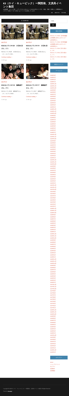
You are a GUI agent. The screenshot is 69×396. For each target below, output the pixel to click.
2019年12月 (53, 234)
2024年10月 (53, 113)
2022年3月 (53, 179)
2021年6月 (53, 198)
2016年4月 (53, 327)
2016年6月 (53, 322)
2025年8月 (53, 92)
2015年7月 (53, 341)
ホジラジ (4, 42)
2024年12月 (53, 109)
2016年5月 (53, 324)
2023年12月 (53, 134)
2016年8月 (53, 318)
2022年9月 (53, 166)
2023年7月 (53, 145)
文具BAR (52, 368)
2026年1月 (53, 81)
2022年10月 (53, 164)
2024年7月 (53, 119)
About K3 (57, 12)
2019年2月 (53, 255)
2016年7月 (53, 320)
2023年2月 (53, 155)
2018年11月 (53, 261)
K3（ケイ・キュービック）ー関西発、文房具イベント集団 (32, 5)
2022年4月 (53, 176)
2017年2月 (53, 305)
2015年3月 (53, 343)
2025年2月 (53, 105)
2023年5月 (53, 149)
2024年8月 (53, 117)
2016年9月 (53, 316)
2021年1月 (53, 206)
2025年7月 (53, 94)
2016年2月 (53, 331)
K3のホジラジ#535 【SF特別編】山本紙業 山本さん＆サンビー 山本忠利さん (59, 38)
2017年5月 (53, 299)
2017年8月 (53, 293)
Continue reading (6, 57)
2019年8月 (53, 242)
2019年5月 (53, 248)
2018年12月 (53, 259)
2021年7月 (53, 196)
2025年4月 (53, 100)
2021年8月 (53, 193)
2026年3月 (53, 77)
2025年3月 (53, 103)
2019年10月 (53, 238)
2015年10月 (53, 335)
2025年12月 (53, 84)
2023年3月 (53, 153)
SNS (52, 12)
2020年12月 (53, 208)
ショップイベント (55, 364)
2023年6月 (53, 147)
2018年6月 (53, 272)
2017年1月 (53, 307)
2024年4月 (53, 126)
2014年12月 (53, 350)
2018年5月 (53, 274)
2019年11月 (53, 236)
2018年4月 (53, 276)
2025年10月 (53, 88)
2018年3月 (53, 278)
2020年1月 (53, 231)
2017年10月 (53, 288)
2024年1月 (53, 132)
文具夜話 (52, 370)
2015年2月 (53, 345)
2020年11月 (53, 210)
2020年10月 (53, 212)
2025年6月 (53, 96)
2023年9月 (53, 141)
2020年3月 (53, 227)
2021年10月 (53, 189)
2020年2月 (53, 229)
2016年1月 (53, 333)
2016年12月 (53, 310)
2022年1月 (53, 183)
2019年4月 (53, 250)
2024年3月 (53, 128)
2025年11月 (53, 86)
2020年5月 (53, 223)
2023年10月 (53, 138)
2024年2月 (53, 130)
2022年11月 (53, 162)
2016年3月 (53, 329)
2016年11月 (53, 312)
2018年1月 (53, 282)
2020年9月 (53, 215)
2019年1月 (53, 257)
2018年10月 (53, 263)
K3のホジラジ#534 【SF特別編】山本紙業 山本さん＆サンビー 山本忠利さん (59, 44)
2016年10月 (53, 314)
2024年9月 (53, 115)
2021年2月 (53, 204)
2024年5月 (53, 124)
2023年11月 (53, 136)
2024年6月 (53, 122)
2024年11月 (53, 111)
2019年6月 (53, 246)
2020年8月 (53, 217)
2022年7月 (53, 170)
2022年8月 (53, 168)
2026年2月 (53, 79)
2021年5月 (53, 200)
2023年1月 (53, 158)
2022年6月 (53, 172)
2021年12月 (53, 185)
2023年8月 (53, 143)
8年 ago (5, 60)
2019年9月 (53, 240)
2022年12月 (53, 160)
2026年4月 (53, 75)
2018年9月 (53, 265)
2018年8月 (53, 267)
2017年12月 (53, 284)
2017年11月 (53, 286)
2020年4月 (53, 225)
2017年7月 (53, 295)
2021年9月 (53, 191)
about (51, 362)
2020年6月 (53, 221)
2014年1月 (53, 352)
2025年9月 (53, 90)
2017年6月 (53, 297)
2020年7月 (53, 219)
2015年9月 (53, 337)
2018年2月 (53, 280)
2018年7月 (53, 269)
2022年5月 (53, 174)
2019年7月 (53, 244)
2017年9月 (53, 291)
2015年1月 (53, 348)
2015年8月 (53, 339)
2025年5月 (53, 98)
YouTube (63, 12)
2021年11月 (53, 187)
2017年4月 (53, 301)
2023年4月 (53, 151)
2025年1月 (53, 107)
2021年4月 (53, 202)
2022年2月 (53, 181)
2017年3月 (53, 303)
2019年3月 (53, 253)
